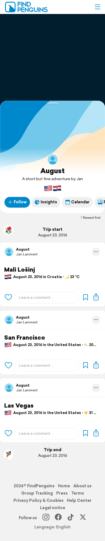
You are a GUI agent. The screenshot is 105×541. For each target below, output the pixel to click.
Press (62, 493)
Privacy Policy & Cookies (38, 500)
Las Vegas (19, 405)
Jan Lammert (27, 254)
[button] (97, 7)
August (52, 170)
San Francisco (24, 337)
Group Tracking (37, 493)
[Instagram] (46, 518)
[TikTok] (70, 518)
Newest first (90, 217)
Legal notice (52, 508)
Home (64, 486)
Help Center (79, 500)
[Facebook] (58, 518)
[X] (83, 518)
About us (82, 486)
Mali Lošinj (19, 269)
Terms (77, 493)
